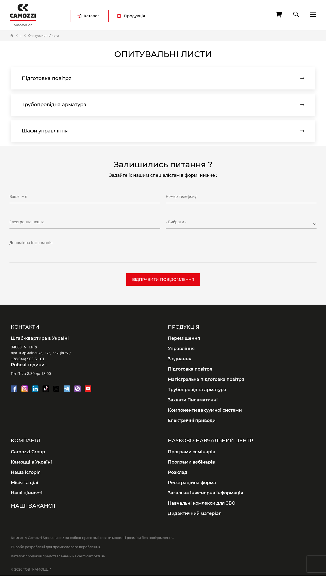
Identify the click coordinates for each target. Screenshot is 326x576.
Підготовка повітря (190, 369)
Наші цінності (27, 492)
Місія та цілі (24, 482)
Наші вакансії (33, 505)
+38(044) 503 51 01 (27, 358)
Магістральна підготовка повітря (206, 379)
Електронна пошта (26, 221)
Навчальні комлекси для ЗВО (202, 503)
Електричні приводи (192, 420)
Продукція (134, 16)
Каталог (91, 16)
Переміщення (184, 338)
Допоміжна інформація (31, 242)
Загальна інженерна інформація (205, 492)
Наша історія (26, 472)
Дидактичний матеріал (194, 513)
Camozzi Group (28, 451)
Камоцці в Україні (31, 462)
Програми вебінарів (191, 462)
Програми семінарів (191, 451)
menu (311, 14)
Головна (11, 36)
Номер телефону (181, 196)
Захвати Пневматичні (193, 399)
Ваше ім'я (18, 196)
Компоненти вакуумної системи (205, 410)
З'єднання (179, 358)
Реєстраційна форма (192, 482)
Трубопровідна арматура (197, 389)
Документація (21, 35)
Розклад (177, 472)
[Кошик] (279, 14)
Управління (181, 348)
